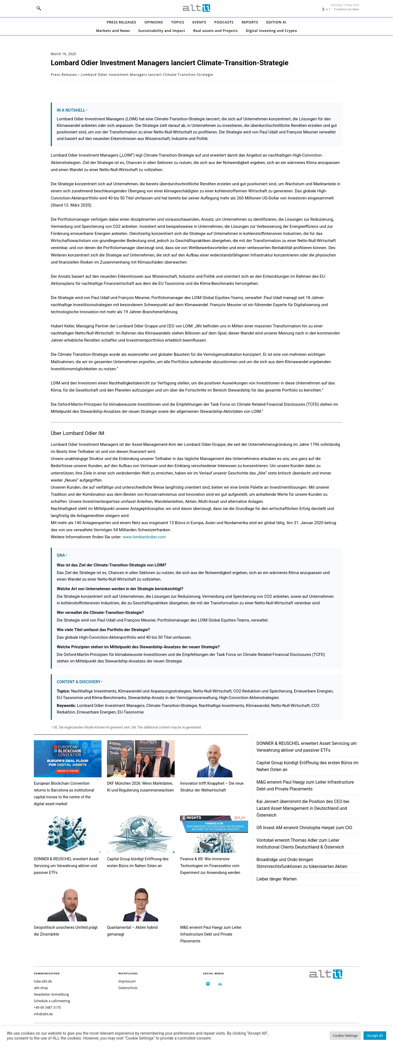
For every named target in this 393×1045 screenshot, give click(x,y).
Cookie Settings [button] (345, 1036)
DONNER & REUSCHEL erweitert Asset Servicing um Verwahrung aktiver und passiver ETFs (66, 866)
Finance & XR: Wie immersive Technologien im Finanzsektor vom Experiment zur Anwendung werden (210, 866)
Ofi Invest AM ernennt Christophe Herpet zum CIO (304, 827)
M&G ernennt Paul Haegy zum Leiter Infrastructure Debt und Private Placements (210, 934)
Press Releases (64, 74)
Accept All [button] (375, 1036)
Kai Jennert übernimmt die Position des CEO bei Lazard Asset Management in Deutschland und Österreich (303, 808)
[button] (39, 8)
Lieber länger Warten (277, 879)
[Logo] (196, 8)
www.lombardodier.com (144, 537)
